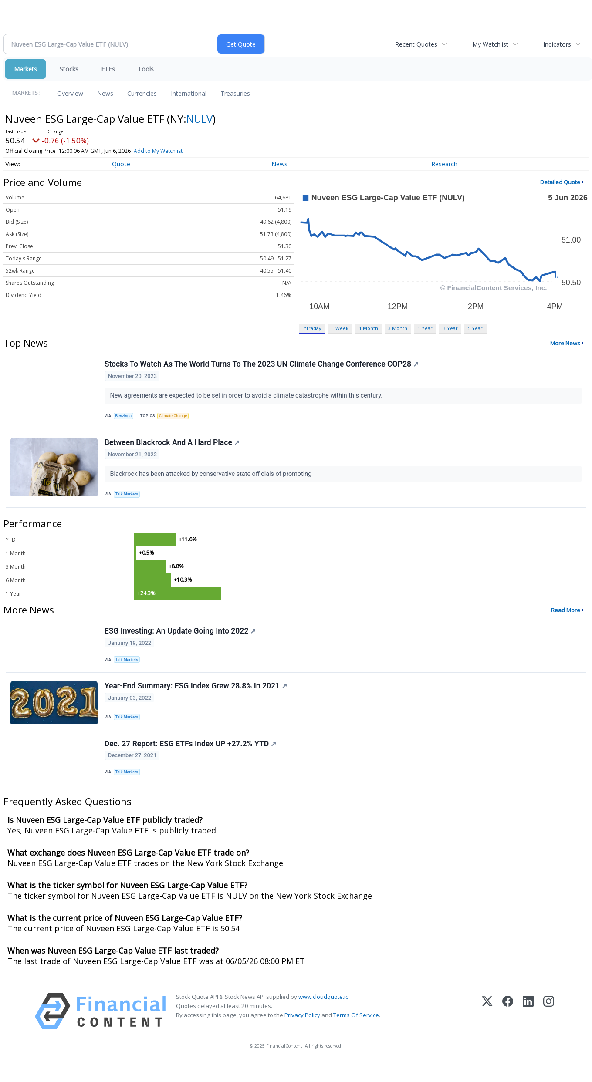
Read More (565, 618)
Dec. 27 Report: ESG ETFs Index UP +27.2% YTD (191, 759)
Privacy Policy (302, 1034)
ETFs (108, 69)
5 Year (475, 328)
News (105, 93)
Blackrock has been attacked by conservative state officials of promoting (212, 478)
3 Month (397, 328)
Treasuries (235, 93)
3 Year (450, 328)
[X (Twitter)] (487, 1030)
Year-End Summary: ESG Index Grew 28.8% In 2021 (196, 698)
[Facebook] (508, 1030)
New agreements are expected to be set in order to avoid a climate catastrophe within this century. (248, 396)
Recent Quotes (416, 44)
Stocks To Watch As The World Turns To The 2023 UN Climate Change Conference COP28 (262, 365)
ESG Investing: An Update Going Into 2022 (181, 640)
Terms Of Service (356, 1034)
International (188, 93)
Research (444, 164)
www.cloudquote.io (323, 1016)
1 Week (340, 328)
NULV (199, 118)
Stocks (69, 69)
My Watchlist (490, 44)
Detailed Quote (560, 182)
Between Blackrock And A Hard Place (172, 447)
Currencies (142, 93)
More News (565, 343)
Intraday (311, 328)
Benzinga (125, 417)
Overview (70, 93)
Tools (146, 69)
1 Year (425, 328)
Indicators (557, 44)
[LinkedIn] (528, 1030)
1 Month (368, 328)
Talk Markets (129, 499)
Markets (25, 69)
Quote (121, 164)
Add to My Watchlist (158, 151)
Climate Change (177, 417)
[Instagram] (549, 1030)
